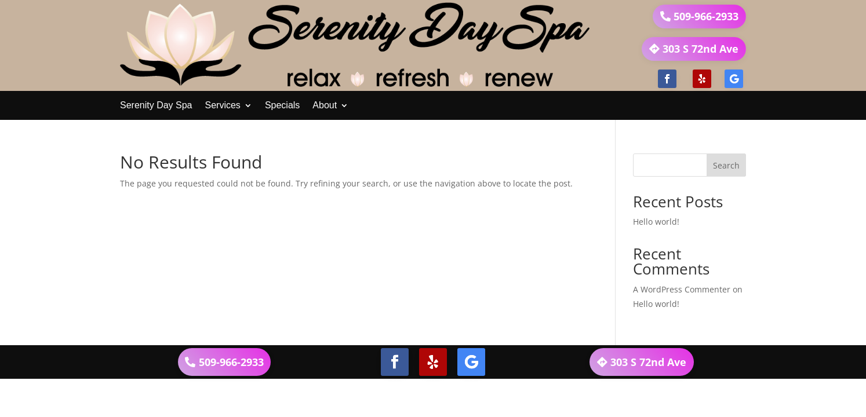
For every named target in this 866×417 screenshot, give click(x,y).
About (324, 105)
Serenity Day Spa (156, 105)
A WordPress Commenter (681, 289)
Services (223, 105)
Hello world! (656, 221)
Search (726, 165)
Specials (282, 105)
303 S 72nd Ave (700, 49)
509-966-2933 (706, 16)
